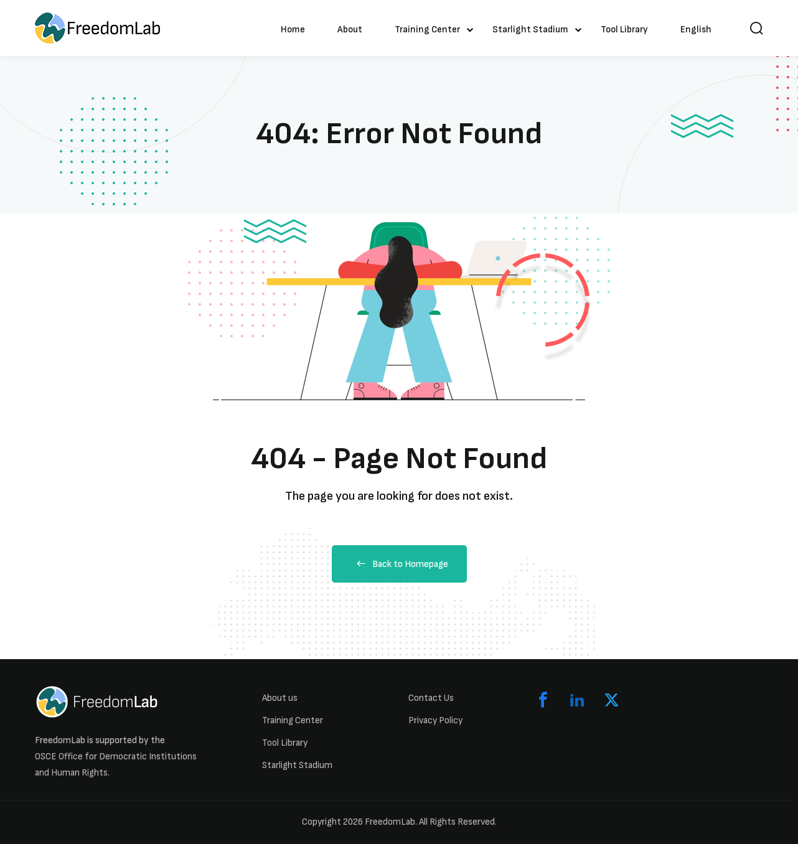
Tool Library (624, 29)
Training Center (427, 29)
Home (293, 29)
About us (280, 698)
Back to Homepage (399, 564)
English (695, 29)
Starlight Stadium (530, 29)
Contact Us (431, 698)
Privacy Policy (435, 720)
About (349, 29)
